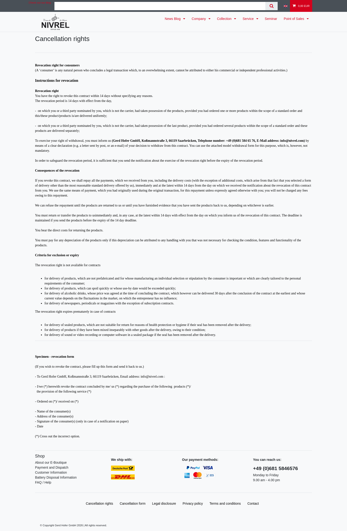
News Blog (173, 19)
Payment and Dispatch (51, 467)
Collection (224, 19)
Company (199, 19)
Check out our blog (40, 2)
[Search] (271, 6)
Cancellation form (133, 503)
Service (249, 19)
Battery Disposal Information (56, 477)
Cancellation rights (99, 503)
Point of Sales (294, 19)
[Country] (285, 6)
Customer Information (51, 472)
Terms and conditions (225, 503)
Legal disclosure (164, 503)
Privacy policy (193, 503)
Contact (253, 503)
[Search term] (159, 6)
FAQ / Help (43, 482)
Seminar (271, 19)
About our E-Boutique (51, 462)
